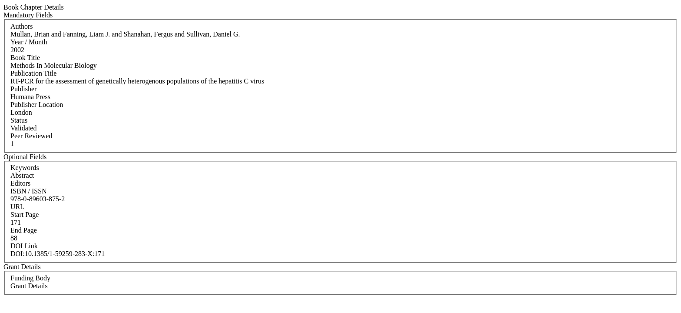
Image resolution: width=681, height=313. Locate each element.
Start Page (24, 214)
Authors (21, 26)
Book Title (25, 57)
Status (18, 120)
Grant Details (29, 286)
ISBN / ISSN (28, 191)
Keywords (24, 167)
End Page (23, 230)
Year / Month (28, 42)
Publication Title (33, 73)
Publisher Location (36, 104)
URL (17, 206)
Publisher (23, 89)
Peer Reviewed (31, 136)
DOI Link (24, 246)
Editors (20, 183)
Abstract (22, 175)
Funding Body (30, 278)
